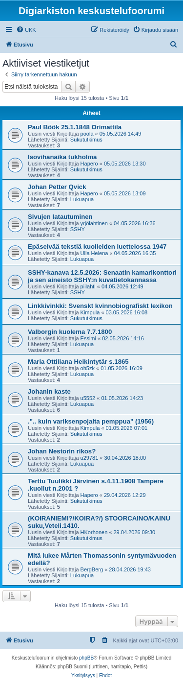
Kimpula (90, 312)
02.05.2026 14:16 (123, 338)
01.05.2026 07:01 (127, 428)
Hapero (89, 163)
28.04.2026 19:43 (130, 569)
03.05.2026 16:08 (127, 312)
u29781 (90, 458)
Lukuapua (82, 199)
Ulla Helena (94, 253)
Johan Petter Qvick (57, 186)
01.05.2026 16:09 (121, 368)
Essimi (88, 338)
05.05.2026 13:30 (125, 163)
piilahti (88, 286)
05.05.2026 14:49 (121, 134)
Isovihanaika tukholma (62, 157)
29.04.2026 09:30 (134, 532)
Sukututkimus (86, 139)
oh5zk (88, 368)
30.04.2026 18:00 (125, 458)
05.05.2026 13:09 (125, 193)
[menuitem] (26, 30)
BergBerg (92, 569)
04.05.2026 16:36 (135, 223)
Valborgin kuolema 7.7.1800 (70, 331)
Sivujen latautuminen (60, 216)
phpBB (86, 658)
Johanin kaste (49, 391)
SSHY (77, 229)
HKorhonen (94, 532)
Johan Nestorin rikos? (62, 451)
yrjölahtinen (94, 223)
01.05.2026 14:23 (122, 398)
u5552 (88, 398)
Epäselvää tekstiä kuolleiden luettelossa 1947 (97, 246)
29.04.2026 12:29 (125, 495)
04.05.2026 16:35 (135, 253)
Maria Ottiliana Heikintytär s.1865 (78, 361)
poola (87, 134)
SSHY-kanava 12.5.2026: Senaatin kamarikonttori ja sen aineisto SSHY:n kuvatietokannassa (102, 276)
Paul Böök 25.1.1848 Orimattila (75, 127)
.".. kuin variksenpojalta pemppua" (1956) (91, 421)
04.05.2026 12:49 (122, 286)
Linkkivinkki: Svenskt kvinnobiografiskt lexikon (100, 305)
